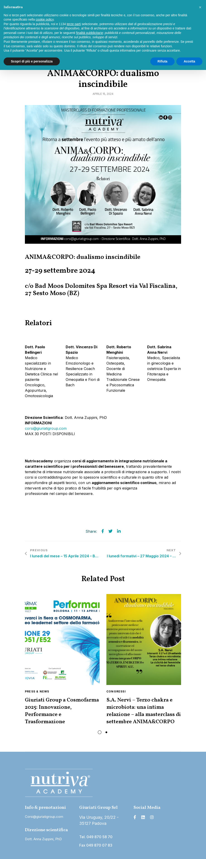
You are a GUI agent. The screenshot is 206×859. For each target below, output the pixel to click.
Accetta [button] (189, 61)
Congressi (116, 691)
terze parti (74, 24)
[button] (200, 7)
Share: (91, 531)
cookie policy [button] (45, 19)
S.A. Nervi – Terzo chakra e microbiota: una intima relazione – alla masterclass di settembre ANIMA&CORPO (143, 711)
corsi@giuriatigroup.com (46, 428)
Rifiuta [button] (163, 61)
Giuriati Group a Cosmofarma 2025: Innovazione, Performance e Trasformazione (62, 711)
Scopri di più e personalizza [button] (32, 61)
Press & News (37, 691)
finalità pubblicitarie (89, 33)
